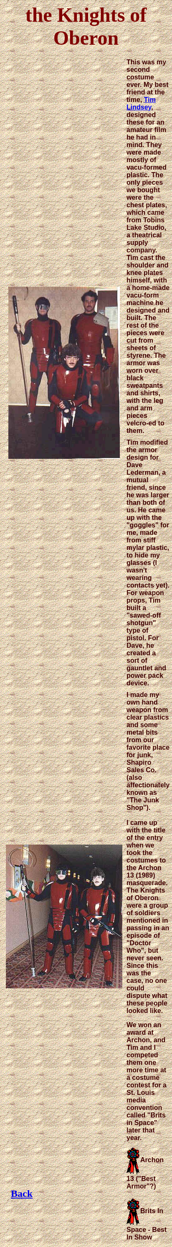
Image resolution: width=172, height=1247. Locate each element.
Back (22, 1193)
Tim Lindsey (141, 103)
